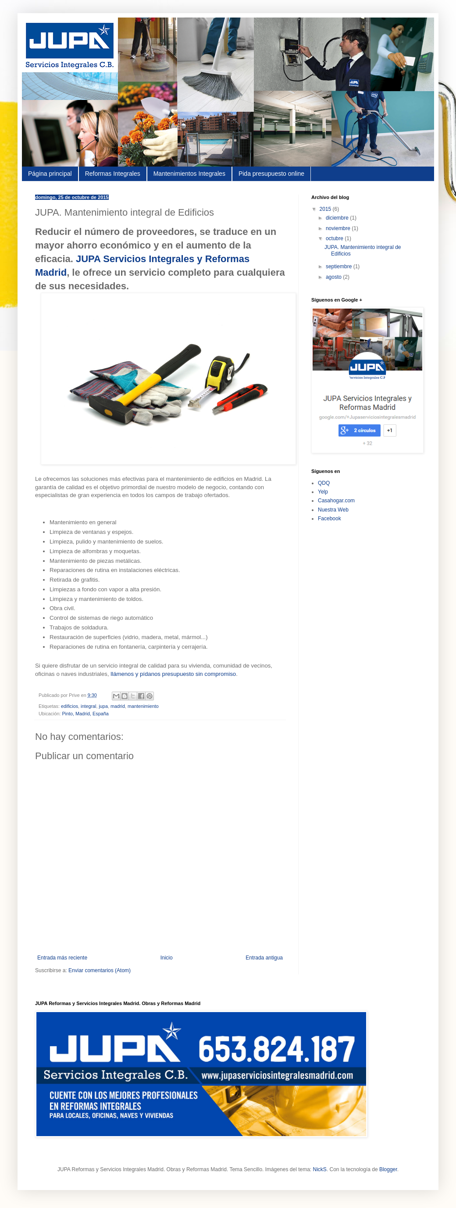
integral (88, 706)
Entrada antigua (264, 958)
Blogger (388, 1169)
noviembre (339, 228)
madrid (117, 706)
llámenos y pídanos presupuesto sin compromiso (173, 674)
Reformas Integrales (112, 173)
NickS (319, 1169)
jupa (103, 706)
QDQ (324, 483)
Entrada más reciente (62, 958)
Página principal (50, 173)
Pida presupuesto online (271, 173)
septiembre (339, 266)
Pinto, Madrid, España (85, 713)
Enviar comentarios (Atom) (99, 970)
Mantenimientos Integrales (189, 173)
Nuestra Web (333, 510)
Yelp (323, 492)
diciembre (338, 218)
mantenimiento (143, 706)
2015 (326, 209)
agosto (334, 277)
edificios (69, 706)
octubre (335, 238)
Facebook (329, 518)
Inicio (166, 958)
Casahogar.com (336, 500)
